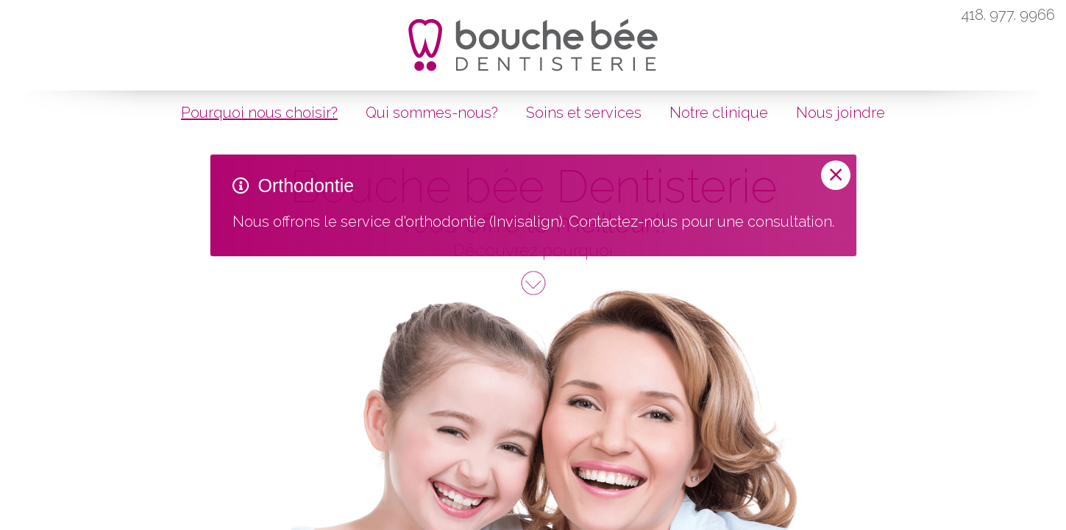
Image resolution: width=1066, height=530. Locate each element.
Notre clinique (718, 112)
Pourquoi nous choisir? (259, 112)
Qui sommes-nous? (432, 112)
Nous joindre (840, 112)
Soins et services (584, 112)
